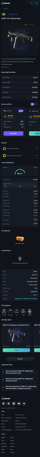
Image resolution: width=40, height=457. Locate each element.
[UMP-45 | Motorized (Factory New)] (20, 77)
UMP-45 (34, 275)
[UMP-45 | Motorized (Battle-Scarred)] (20, 97)
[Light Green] (20, 156)
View (16, 350)
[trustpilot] (24, 403)
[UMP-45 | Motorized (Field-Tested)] (20, 87)
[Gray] (20, 149)
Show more (5, 67)
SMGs (35, 271)
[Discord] (19, 403)
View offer (13, 133)
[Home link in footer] (20, 399)
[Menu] (36, 3)
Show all (20, 359)
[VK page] (14, 403)
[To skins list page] (6, 8)
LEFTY (35, 295)
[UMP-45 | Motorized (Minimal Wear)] (20, 82)
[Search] (32, 3)
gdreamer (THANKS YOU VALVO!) (26, 299)
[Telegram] (9, 403)
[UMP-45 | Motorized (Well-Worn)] (20, 92)
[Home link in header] (5, 3)
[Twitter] (3, 403)
